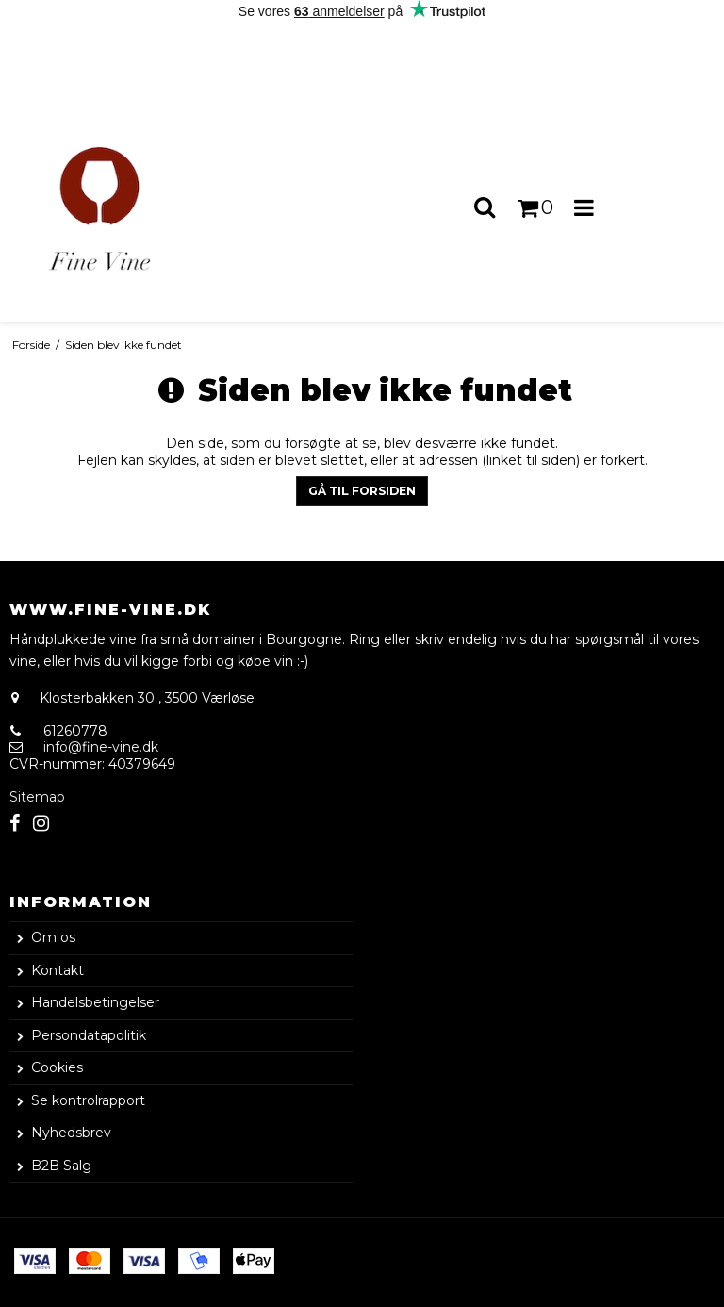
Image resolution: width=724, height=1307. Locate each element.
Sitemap (37, 796)
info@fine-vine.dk (100, 746)
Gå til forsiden (362, 491)
